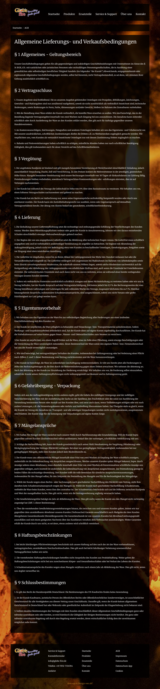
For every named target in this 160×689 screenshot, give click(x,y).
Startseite (17, 28)
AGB (26, 28)
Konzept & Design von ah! (80, 683)
